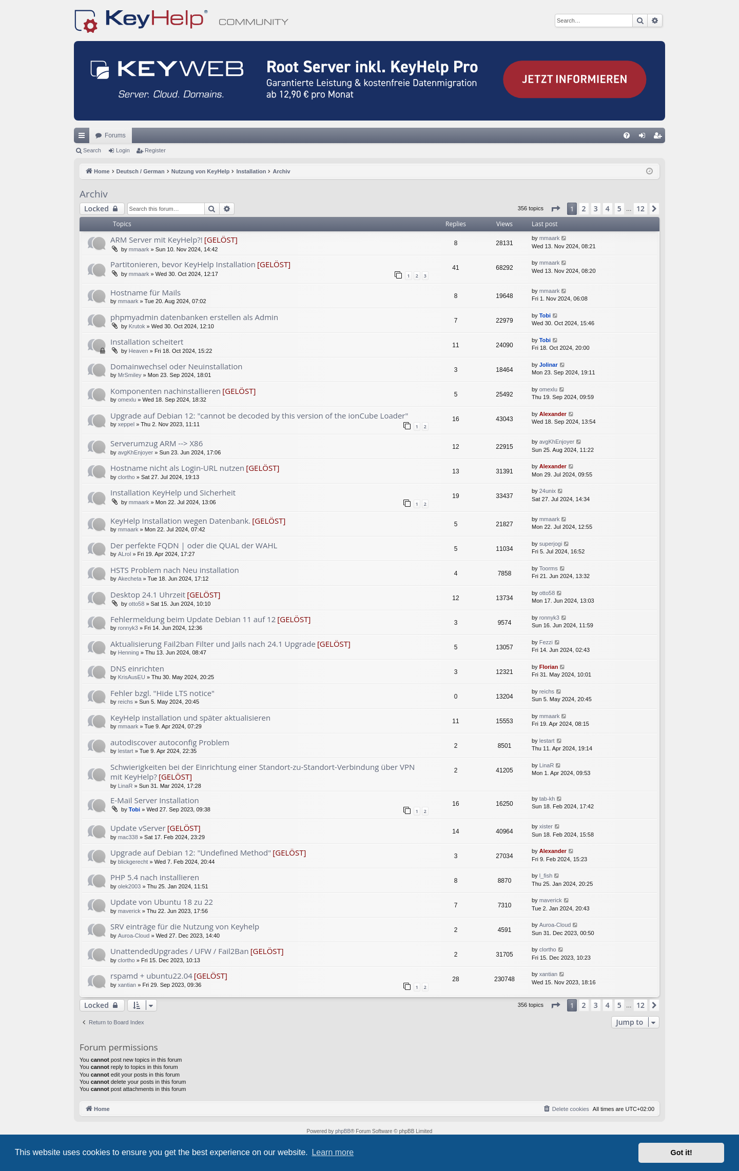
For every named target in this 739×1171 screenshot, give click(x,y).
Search (92, 150)
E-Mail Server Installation (154, 800)
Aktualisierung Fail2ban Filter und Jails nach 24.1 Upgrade (213, 644)
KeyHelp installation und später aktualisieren (190, 717)
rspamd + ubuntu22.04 (151, 975)
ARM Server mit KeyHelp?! (156, 239)
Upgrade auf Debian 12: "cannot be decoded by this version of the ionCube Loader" (259, 415)
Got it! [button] (681, 1152)
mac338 (128, 837)
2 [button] (584, 208)
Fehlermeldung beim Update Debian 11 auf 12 (193, 619)
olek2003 (129, 886)
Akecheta (130, 578)
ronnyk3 (128, 628)
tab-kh (547, 799)
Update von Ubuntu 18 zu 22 (161, 902)
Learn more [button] (333, 1152)
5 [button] (619, 208)
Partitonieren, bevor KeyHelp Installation (183, 264)
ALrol (124, 554)
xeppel (126, 424)
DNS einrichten (137, 668)
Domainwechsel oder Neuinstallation (176, 366)
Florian (548, 667)
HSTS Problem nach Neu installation (174, 570)
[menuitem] (626, 135)
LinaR (125, 786)
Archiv (94, 194)
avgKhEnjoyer (135, 452)
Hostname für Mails (145, 292)
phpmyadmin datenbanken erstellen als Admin (194, 317)
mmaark (139, 249)
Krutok (137, 326)
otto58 (137, 604)
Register (155, 150)
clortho (126, 477)
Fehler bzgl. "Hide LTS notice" (162, 693)
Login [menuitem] (644, 137)
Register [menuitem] (659, 137)
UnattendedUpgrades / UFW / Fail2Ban (179, 951)
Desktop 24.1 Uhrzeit (147, 594)
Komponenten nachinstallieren (165, 391)
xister (546, 826)
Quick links (83, 137)
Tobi (545, 315)
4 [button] (608, 208)
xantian (127, 985)
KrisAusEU (131, 677)
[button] (555, 209)
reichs (125, 702)
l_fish (546, 875)
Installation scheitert (146, 341)
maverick (129, 911)
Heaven (138, 351)
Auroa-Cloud (134, 935)
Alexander (553, 414)
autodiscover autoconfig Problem (169, 742)
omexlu (127, 399)
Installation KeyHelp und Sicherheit (173, 492)
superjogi (550, 544)
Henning (128, 652)
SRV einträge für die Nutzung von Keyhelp (184, 926)
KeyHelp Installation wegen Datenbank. (180, 520)
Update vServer (138, 828)
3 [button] (596, 208)
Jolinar (548, 365)
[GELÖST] (221, 239)
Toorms (548, 568)
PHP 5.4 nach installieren (154, 877)
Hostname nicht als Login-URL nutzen (177, 468)
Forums (115, 135)
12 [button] (640, 208)
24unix (547, 491)
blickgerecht (133, 862)
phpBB (343, 1131)
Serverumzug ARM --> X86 (156, 443)
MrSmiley (130, 375)
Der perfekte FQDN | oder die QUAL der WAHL (193, 545)
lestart (125, 751)
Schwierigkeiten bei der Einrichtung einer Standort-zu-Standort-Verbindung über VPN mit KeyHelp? (262, 772)
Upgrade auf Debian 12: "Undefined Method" (190, 852)
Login (123, 150)
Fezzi (546, 642)
